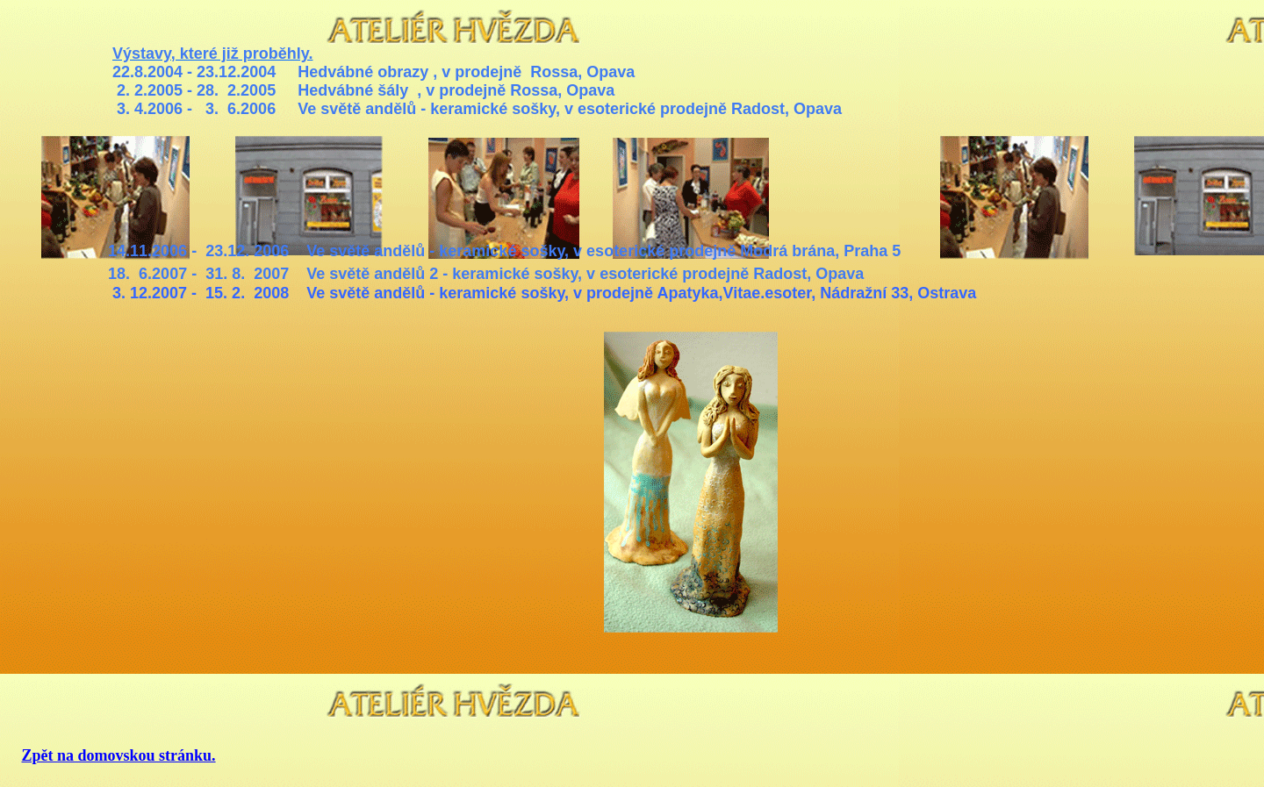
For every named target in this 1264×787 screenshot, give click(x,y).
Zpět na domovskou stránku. (119, 755)
